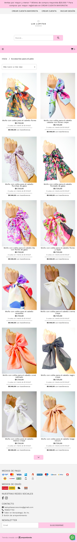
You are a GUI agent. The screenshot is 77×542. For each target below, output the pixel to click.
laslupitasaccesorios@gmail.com (17, 507)
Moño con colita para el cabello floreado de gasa (58, 185)
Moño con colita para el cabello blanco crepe (19, 440)
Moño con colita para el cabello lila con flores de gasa (19, 249)
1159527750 (8, 510)
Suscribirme (57, 525)
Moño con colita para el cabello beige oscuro (57, 440)
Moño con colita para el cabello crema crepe (58, 312)
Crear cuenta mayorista (25, 11)
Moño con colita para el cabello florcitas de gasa (19, 185)
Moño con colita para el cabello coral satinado (19, 376)
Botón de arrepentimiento (14, 515)
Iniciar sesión (67, 11)
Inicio (5, 59)
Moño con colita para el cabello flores (19, 120)
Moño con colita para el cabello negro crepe (58, 376)
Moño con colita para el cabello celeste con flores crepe (58, 121)
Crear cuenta (49, 11)
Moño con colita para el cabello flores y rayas (58, 249)
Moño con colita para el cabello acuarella (19, 312)
